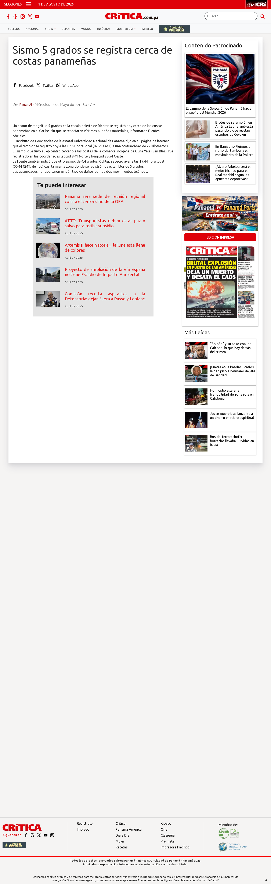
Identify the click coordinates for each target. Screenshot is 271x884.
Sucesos (14, 29)
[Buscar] (231, 16)
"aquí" (215, 880)
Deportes (68, 29)
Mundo (86, 29)
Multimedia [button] (125, 29)
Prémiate (167, 841)
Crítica (121, 823)
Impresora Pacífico (175, 847)
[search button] (262, 16)
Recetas (122, 847)
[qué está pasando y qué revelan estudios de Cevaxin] (198, 129)
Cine (164, 829)
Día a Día (122, 835)
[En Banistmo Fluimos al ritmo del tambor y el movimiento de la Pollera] (198, 151)
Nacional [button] (32, 29)
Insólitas (104, 29)
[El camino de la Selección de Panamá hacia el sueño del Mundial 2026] (220, 79)
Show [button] (49, 29)
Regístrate (85, 823)
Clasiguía (168, 835)
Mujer (120, 841)
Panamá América (129, 829)
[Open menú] (28, 4)
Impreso (147, 29)
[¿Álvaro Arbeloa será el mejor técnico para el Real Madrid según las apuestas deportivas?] (198, 173)
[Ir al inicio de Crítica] (134, 15)
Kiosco (166, 823)
